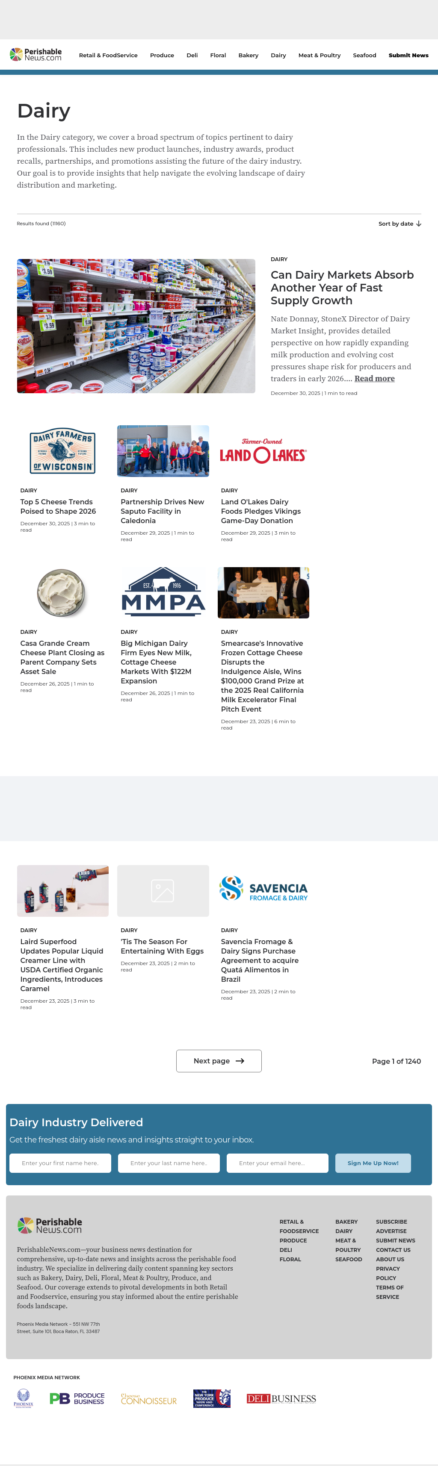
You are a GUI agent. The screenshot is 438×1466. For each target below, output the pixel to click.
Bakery (249, 55)
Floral (218, 55)
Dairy (278, 55)
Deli (192, 55)
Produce (162, 55)
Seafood (364, 55)
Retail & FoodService (108, 55)
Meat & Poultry (320, 55)
